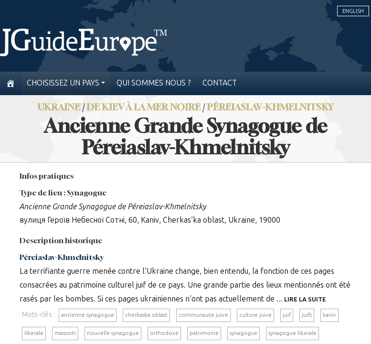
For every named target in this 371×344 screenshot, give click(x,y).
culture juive (255, 315)
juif (287, 315)
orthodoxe (164, 333)
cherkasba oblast (146, 315)
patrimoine (204, 333)
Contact (219, 82)
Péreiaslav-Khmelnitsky (270, 106)
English (353, 11)
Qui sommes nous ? (154, 82)
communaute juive (203, 315)
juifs (307, 315)
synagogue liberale (292, 333)
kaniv (329, 315)
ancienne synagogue (87, 315)
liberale (33, 333)
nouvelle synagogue (113, 333)
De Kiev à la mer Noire (143, 106)
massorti (65, 333)
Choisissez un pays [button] (63, 82)
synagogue (243, 333)
